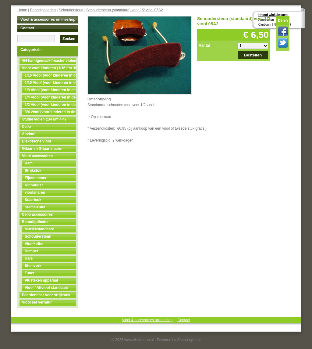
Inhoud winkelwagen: (273, 14)
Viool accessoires (37, 156)
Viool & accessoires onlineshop (48, 19)
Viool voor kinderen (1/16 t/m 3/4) (49, 68)
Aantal (204, 45)
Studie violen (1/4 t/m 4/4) (44, 119)
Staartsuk (33, 200)
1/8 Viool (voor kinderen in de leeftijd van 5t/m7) (50, 90)
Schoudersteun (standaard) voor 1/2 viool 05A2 (124, 10)
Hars (29, 258)
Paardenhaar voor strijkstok (46, 295)
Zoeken (68, 39)
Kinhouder (34, 185)
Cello (26, 126)
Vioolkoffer (34, 244)
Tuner (29, 273)
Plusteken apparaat (41, 280)
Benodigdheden (43, 10)
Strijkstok (33, 170)
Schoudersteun (71, 10)
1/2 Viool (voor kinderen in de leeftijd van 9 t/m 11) (50, 105)
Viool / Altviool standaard (46, 288)
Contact (27, 28)
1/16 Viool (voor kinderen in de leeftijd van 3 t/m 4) (50, 75)
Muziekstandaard (39, 229)
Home (22, 10)
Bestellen (253, 55)
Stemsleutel (35, 207)
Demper (31, 251)
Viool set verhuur (37, 302)
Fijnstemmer (35, 178)
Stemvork (33, 266)
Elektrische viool (36, 141)
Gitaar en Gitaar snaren (42, 148)
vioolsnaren (35, 192)
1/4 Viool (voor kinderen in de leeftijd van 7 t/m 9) (50, 97)
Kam (29, 163)
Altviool (28, 134)
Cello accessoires (37, 214)
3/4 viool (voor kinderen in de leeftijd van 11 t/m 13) (50, 112)
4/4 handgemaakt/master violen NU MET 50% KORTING (49, 61)
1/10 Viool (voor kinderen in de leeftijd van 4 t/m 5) (50, 83)
